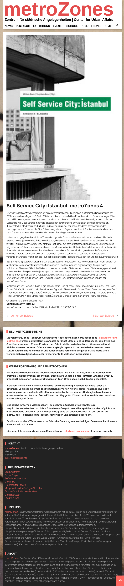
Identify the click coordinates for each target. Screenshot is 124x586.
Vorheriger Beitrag (22, 315)
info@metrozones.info (76, 431)
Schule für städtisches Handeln (21, 491)
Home (107, 26)
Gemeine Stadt (12, 494)
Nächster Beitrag (103, 315)
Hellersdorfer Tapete (15, 484)
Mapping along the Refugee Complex (23, 488)
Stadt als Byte (12, 497)
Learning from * (12, 471)
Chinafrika (10, 481)
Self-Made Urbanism (15, 478)
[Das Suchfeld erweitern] (117, 26)
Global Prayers (12, 475)
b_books (26, 307)
